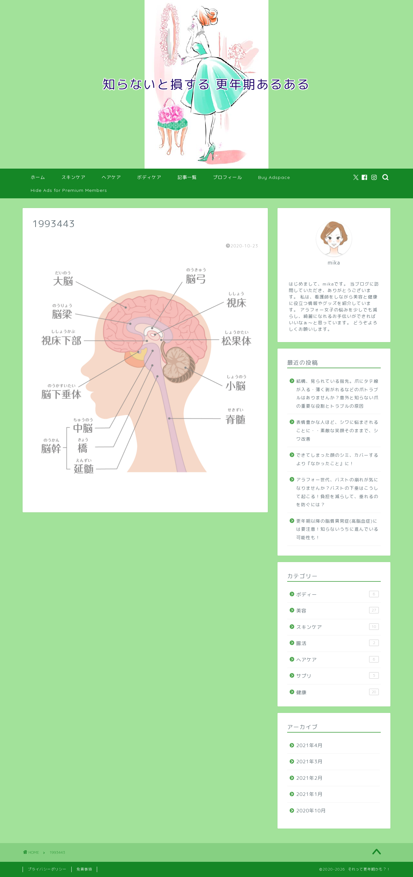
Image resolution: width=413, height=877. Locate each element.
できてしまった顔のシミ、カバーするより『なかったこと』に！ (337, 459)
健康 (337, 692)
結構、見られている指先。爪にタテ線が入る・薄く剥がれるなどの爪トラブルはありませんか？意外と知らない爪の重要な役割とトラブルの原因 (337, 393)
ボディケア (149, 177)
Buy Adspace (274, 177)
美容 (337, 610)
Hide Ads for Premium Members (69, 190)
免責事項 (84, 869)
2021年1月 (309, 794)
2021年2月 (309, 778)
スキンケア (73, 177)
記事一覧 (187, 177)
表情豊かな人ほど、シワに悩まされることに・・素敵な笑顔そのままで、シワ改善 (337, 430)
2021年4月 (309, 745)
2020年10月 (311, 810)
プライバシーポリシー (47, 869)
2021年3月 (309, 761)
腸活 (337, 643)
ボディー (337, 594)
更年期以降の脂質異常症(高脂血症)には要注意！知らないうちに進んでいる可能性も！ (337, 529)
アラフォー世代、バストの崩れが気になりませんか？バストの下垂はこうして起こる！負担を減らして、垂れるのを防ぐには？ (337, 491)
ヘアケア (111, 177)
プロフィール (227, 177)
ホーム (38, 177)
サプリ (337, 675)
